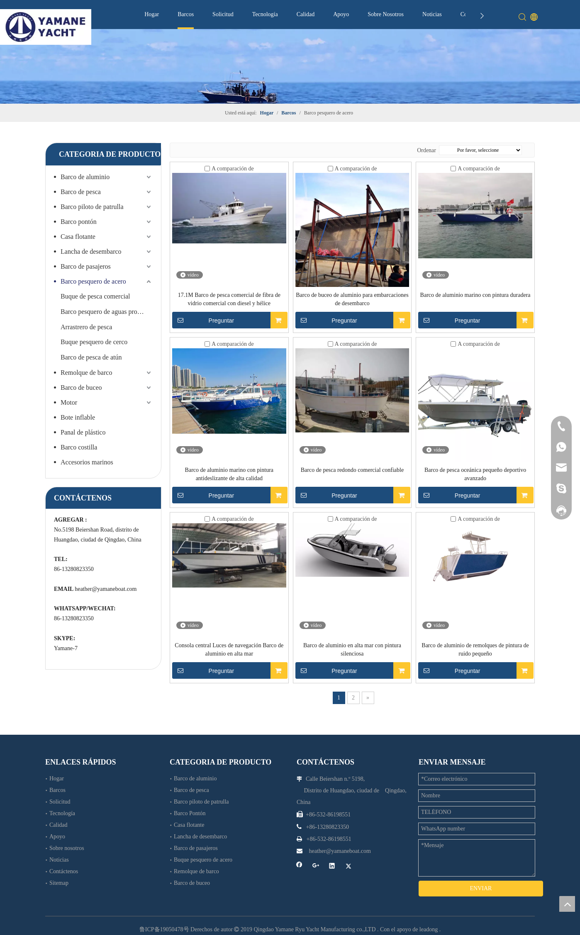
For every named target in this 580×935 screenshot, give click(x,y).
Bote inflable (78, 417)
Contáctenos (63, 871)
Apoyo (341, 14)
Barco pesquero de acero (93, 281)
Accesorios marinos (87, 462)
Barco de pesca (81, 191)
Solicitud (223, 14)
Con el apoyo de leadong (409, 922)
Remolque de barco (86, 372)
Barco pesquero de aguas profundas (107, 311)
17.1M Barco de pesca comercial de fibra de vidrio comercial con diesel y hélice (229, 299)
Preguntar (203, 320)
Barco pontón (79, 221)
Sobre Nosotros (386, 14)
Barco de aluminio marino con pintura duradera (475, 295)
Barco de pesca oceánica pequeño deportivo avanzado (475, 474)
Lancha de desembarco (91, 251)
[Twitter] (349, 866)
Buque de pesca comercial (95, 296)
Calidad (306, 14)
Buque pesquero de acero (203, 860)
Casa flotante (78, 236)
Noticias (432, 14)
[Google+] (316, 866)
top (567, 904)
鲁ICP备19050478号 (164, 922)
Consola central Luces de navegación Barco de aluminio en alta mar (229, 649)
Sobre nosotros (66, 848)
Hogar (151, 14)
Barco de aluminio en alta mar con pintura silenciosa (352, 649)
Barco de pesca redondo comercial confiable (352, 470)
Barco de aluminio (85, 176)
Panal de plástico (83, 432)
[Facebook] (299, 866)
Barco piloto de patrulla (92, 206)
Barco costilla (79, 447)
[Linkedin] (332, 866)
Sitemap (58, 883)
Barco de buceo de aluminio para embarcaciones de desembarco (352, 299)
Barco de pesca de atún (91, 357)
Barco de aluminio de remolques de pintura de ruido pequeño (475, 649)
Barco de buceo (81, 387)
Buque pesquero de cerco (94, 341)
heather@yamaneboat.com (105, 589)
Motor (69, 402)
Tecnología (265, 14)
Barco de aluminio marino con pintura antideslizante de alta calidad (229, 474)
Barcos (186, 14)
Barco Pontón (190, 813)
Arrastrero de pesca (86, 326)
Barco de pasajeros (86, 266)
